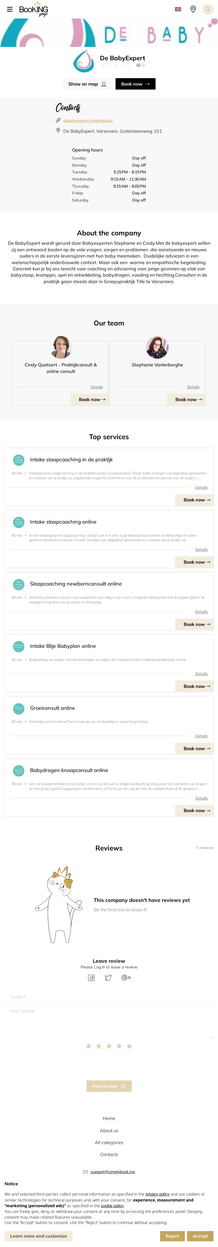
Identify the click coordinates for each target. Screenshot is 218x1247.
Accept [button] (200, 1236)
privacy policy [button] (157, 1194)
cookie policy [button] (112, 1206)
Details (97, 386)
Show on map (83, 84)
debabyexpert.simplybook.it (88, 120)
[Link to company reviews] (116, 65)
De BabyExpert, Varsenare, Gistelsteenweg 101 (112, 131)
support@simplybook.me (113, 1171)
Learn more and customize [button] (38, 1236)
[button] (12, 9)
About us (109, 1130)
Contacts (109, 1154)
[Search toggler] (208, 9)
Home (109, 1118)
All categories (109, 1142)
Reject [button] (172, 1236)
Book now (131, 84)
